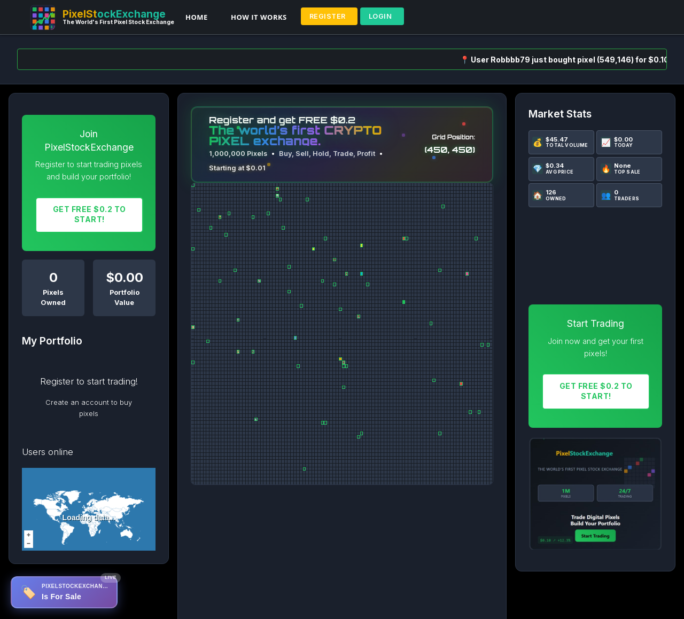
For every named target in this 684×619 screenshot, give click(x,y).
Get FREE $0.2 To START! (89, 214)
